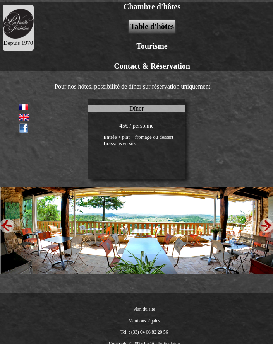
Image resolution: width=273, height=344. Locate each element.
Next (266, 225)
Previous (7, 225)
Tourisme (151, 46)
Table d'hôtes (152, 26)
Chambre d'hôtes (152, 6)
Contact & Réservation (152, 66)
